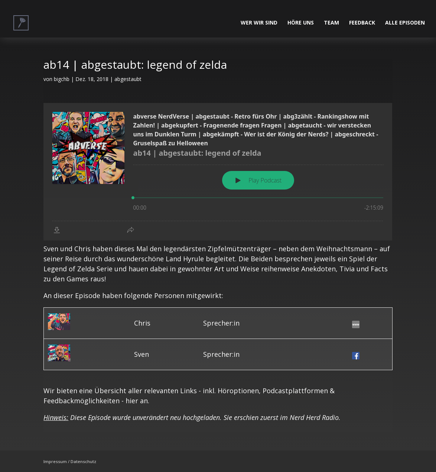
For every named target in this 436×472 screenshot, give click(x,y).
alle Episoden (405, 23)
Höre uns (300, 23)
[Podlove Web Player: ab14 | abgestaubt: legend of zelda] (217, 171)
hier (132, 400)
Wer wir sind (259, 23)
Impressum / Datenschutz (69, 461)
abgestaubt (127, 79)
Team (331, 23)
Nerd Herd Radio (314, 417)
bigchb (61, 79)
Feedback (362, 23)
